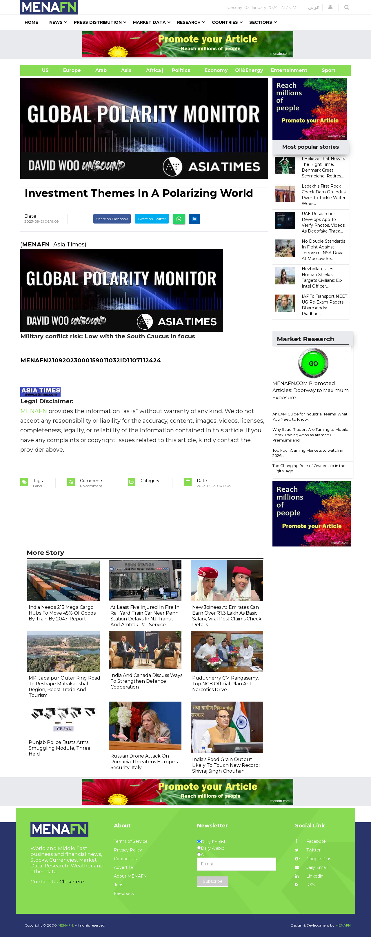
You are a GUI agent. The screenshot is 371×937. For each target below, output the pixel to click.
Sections (260, 22)
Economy (216, 70)
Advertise (123, 867)
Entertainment (280, 70)
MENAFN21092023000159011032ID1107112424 (90, 360)
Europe (72, 70)
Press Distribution (98, 22)
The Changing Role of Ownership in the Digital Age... (308, 468)
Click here (71, 882)
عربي (314, 7)
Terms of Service (131, 841)
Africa (153, 70)
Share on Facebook (112, 219)
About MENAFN (130, 876)
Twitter (308, 850)
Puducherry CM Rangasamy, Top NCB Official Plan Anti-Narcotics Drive (225, 683)
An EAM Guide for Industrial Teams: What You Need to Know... (310, 417)
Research (189, 22)
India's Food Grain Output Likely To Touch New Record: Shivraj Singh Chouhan (226, 765)
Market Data (149, 22)
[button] (330, 7)
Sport (324, 70)
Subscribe (213, 881)
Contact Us (125, 858)
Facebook (310, 841)
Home (31, 22)
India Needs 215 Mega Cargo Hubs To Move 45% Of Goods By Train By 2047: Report (62, 613)
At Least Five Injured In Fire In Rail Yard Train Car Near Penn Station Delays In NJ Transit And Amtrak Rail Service (144, 615)
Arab (101, 70)
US (38, 70)
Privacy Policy (128, 850)
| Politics (179, 70)
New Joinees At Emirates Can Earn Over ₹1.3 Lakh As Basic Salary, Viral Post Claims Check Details (226, 615)
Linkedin (309, 876)
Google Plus (313, 858)
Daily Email (311, 867)
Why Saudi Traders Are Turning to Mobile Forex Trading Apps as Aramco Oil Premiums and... (310, 434)
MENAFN (36, 244)
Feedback (124, 893)
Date (30, 216)
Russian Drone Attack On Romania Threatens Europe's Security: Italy (144, 761)
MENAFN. (66, 925)
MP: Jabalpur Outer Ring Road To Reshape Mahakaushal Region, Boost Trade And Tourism (64, 686)
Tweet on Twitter (152, 219)
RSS (305, 884)
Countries (225, 22)
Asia (126, 70)
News (56, 22)
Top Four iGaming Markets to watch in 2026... (307, 453)
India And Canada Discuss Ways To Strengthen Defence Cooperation (146, 681)
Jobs (118, 884)
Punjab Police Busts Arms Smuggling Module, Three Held (59, 748)
